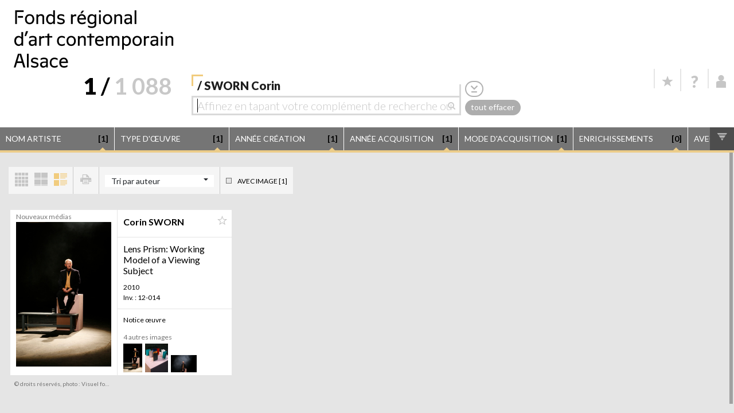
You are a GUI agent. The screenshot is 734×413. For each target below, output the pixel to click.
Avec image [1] (262, 181)
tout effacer (492, 107)
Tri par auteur (135, 181)
